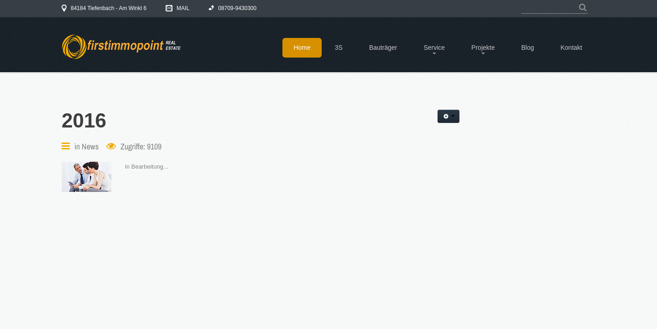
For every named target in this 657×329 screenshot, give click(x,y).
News (90, 146)
